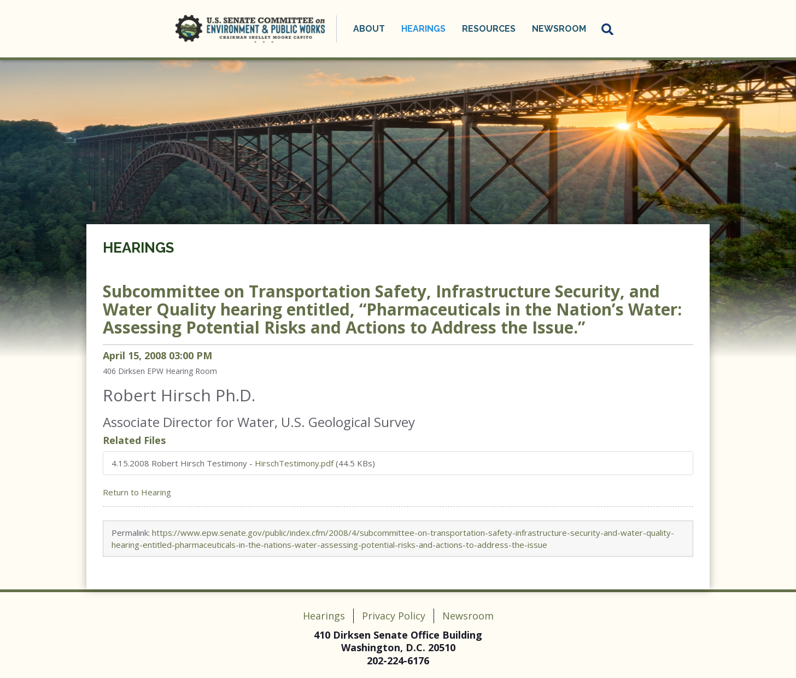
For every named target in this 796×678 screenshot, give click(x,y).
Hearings (423, 29)
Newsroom (559, 29)
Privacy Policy (393, 615)
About (369, 29)
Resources (489, 29)
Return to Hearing (137, 492)
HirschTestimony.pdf (294, 463)
